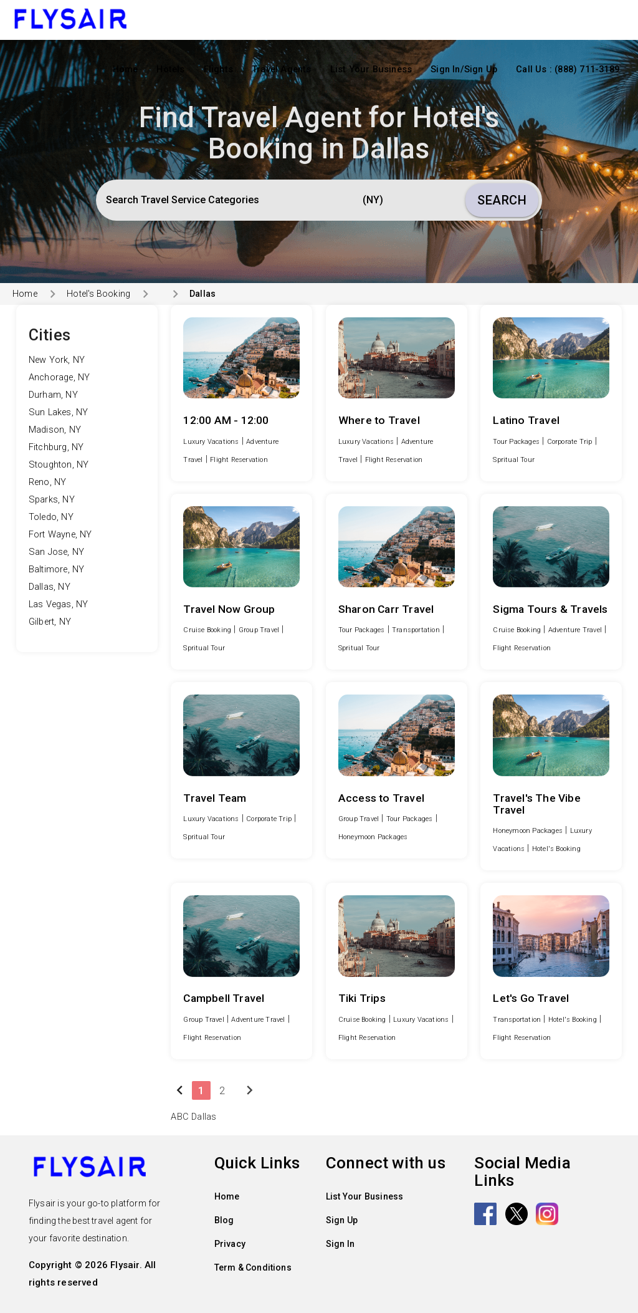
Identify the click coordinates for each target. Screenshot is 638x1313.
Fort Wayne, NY (60, 534)
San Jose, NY (56, 552)
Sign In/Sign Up (464, 69)
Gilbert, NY (50, 622)
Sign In (340, 1244)
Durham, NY (53, 395)
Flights (218, 69)
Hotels (170, 69)
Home (125, 69)
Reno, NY (48, 482)
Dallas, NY (49, 587)
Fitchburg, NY (56, 447)
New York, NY (57, 360)
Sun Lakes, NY (58, 412)
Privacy (229, 1244)
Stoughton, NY (59, 464)
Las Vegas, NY (58, 604)
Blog (224, 1220)
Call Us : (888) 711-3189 (567, 69)
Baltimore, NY (57, 569)
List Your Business (371, 69)
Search (501, 200)
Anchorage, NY (59, 377)
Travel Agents (282, 69)
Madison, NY (55, 430)
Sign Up (342, 1220)
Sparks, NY (52, 499)
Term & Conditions (253, 1267)
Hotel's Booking (98, 294)
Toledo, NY (51, 517)
